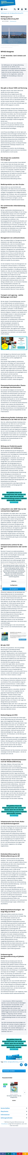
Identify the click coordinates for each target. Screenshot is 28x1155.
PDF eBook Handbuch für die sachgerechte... (14, 1096)
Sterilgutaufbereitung (13, 1062)
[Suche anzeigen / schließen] (14, 9)
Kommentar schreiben (14, 1071)
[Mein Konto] (21, 9)
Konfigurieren (13, 585)
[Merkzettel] (18, 9)
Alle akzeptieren (14, 589)
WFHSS (5, 1062)
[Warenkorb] (25, 9)
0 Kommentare (13, 21)
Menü (4, 9)
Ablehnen (13, 581)
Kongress (21, 1062)
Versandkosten (4, 1123)
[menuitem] (4, 9)
